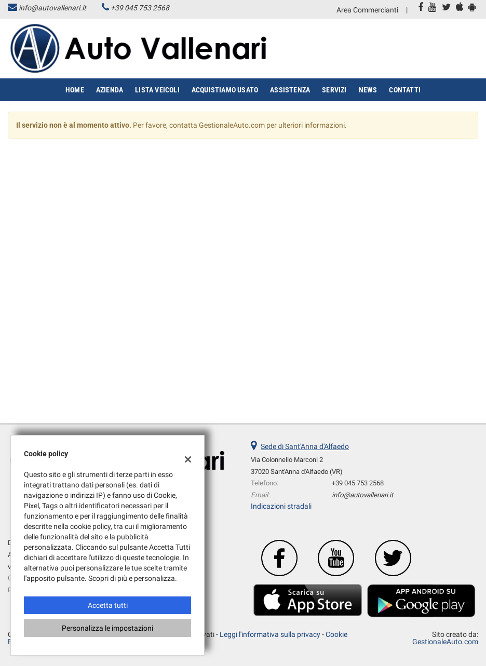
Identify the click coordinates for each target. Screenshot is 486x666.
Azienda (109, 90)
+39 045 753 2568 (140, 8)
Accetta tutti (108, 605)
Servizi (334, 90)
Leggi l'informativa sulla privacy (270, 634)
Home (74, 90)
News (368, 90)
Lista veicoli (157, 90)
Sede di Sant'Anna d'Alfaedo (305, 446)
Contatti (405, 90)
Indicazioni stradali (281, 506)
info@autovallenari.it (52, 8)
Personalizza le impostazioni (107, 628)
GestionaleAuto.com (445, 641)
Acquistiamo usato (225, 90)
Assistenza (290, 90)
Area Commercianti (367, 10)
